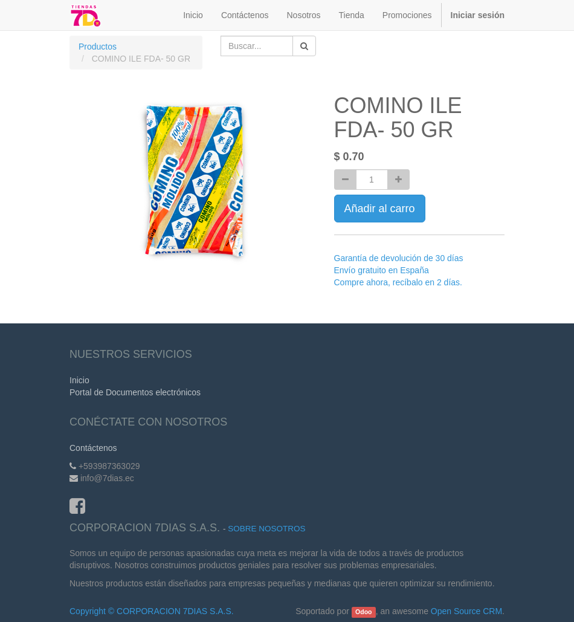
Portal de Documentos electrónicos (135, 392)
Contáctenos (93, 448)
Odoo (363, 611)
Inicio (79, 380)
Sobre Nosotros (266, 528)
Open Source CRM (466, 611)
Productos (98, 46)
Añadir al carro (379, 208)
